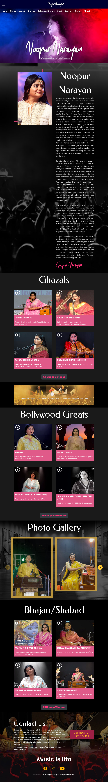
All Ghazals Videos (54, 377)
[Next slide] (100, 567)
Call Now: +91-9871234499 (82, 734)
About (87, 11)
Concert (68, 11)
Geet (59, 11)
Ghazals (31, 11)
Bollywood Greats (46, 11)
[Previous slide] (7, 567)
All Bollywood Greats (54, 515)
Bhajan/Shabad (17, 11)
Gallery (78, 11)
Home (4, 11)
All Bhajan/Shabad (54, 707)
